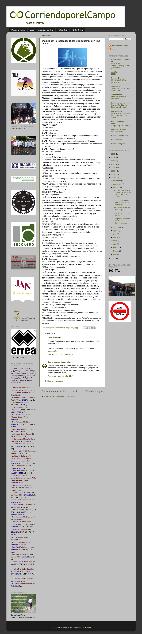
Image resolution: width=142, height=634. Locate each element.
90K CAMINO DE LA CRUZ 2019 (118, 81)
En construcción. (117, 132)
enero (115, 254)
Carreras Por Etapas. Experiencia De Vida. (119, 106)
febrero (116, 251)
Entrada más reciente (53, 391)
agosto (116, 231)
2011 (113, 178)
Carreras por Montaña (120, 136)
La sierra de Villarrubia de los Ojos (121, 209)
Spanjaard (115, 86)
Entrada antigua (94, 391)
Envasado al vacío (118, 130)
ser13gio (114, 72)
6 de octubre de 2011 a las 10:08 (60, 354)
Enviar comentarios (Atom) (63, 396)
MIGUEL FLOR (117, 111)
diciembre (117, 181)
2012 (113, 174)
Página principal (18, 30)
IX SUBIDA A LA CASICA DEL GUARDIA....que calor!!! (120, 115)
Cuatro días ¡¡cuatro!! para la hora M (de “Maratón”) (121, 202)
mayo (115, 241)
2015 (113, 164)
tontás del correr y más (121, 103)
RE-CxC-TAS (77, 30)
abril (115, 244)
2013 (113, 171)
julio (115, 234)
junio (115, 237)
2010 (113, 259)
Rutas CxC (62, 30)
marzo (116, 248)
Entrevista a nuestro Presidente (118, 98)
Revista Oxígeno (118, 144)
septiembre (117, 227)
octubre (116, 188)
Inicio (75, 391)
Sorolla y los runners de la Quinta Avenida (120, 89)
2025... (113, 74)
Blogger (88, 627)
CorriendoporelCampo (57, 362)
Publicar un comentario (54, 381)
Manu (113, 49)
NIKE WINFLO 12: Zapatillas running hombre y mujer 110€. (120, 66)
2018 (113, 154)
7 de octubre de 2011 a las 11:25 (60, 376)
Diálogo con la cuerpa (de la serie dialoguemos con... (121, 221)
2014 (113, 168)
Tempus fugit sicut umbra (120, 126)
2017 (113, 157)
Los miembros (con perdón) (41, 30)
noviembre (117, 184)
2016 (113, 161)
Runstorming (116, 140)
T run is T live (116, 78)
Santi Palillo (53, 338)
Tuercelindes (116, 95)
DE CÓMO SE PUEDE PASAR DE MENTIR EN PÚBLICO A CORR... (122, 194)
